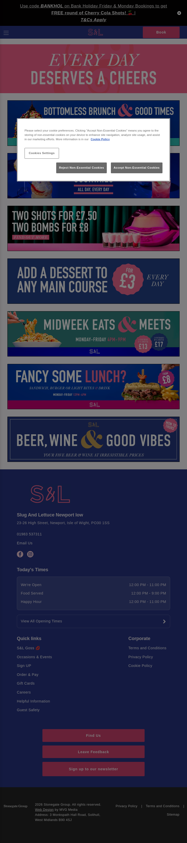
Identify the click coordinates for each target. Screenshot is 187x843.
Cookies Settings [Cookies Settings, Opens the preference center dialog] (42, 153)
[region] (93, 149)
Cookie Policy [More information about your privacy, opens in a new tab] (100, 139)
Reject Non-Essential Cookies (81, 167)
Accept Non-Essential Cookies (137, 167)
